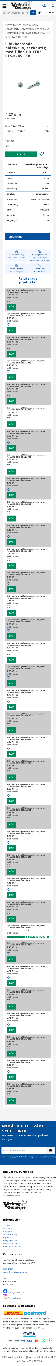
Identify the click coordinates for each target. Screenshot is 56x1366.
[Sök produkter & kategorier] (15, 12)
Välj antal (9, 140)
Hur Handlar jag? (10, 1234)
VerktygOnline (14, 1298)
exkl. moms (50, 13)
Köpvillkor (7, 1237)
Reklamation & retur (12, 1243)
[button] (4, 6)
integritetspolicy (49, 1157)
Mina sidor (7, 1228)
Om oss (6, 1225)
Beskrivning (15, 236)
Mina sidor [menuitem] (44, 5)
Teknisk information (12, 1246)
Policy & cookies (10, 1240)
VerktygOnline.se (16, 1292)
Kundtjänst (8, 1231)
